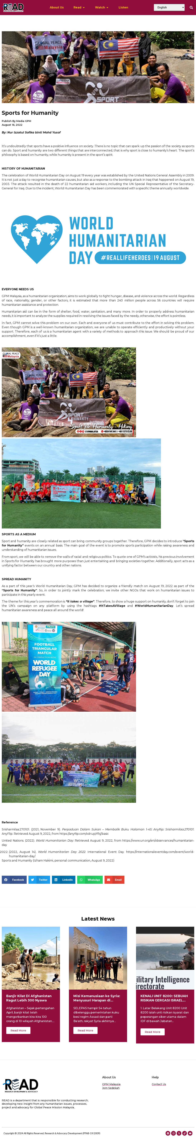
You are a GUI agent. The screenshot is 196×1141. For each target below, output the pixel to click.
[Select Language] (169, 7)
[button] (191, 7)
